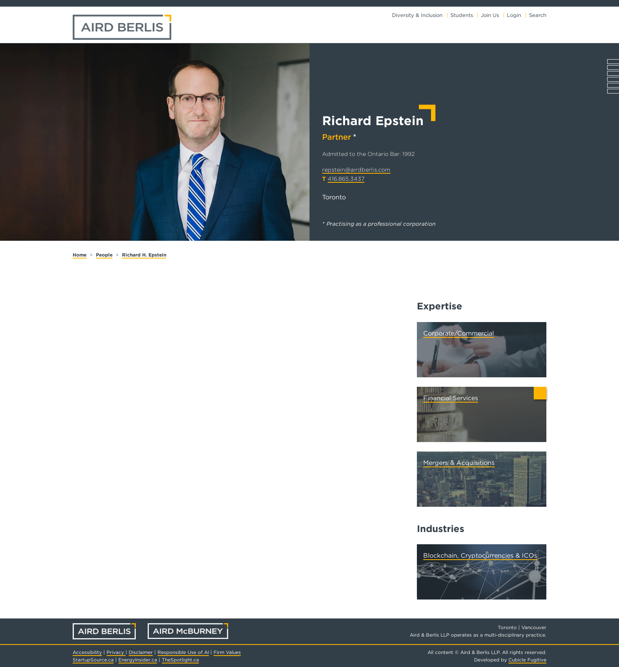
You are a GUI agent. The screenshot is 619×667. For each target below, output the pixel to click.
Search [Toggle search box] (537, 15)
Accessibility (87, 652)
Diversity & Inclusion (417, 15)
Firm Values (227, 652)
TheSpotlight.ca (180, 660)
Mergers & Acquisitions (459, 463)
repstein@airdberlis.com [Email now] (356, 169)
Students (461, 15)
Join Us (490, 15)
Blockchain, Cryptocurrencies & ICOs (480, 555)
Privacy (116, 652)
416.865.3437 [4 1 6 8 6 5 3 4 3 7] (346, 178)
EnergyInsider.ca (137, 660)
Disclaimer (141, 652)
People (104, 255)
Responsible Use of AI (183, 652)
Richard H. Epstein (144, 255)
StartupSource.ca (93, 660)
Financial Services (450, 398)
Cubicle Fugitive (527, 660)
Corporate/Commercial (458, 333)
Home (79, 255)
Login (514, 15)
